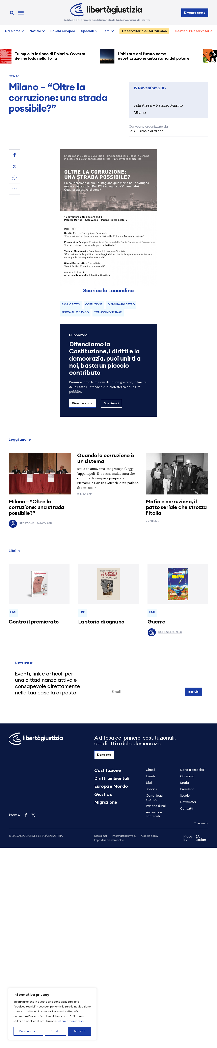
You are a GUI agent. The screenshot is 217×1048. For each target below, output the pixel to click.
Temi (106, 31)
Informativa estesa (71, 1021)
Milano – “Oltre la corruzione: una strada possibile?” (36, 507)
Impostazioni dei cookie (109, 840)
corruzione (93, 304)
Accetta (79, 1031)
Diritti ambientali (111, 778)
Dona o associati (192, 769)
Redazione (21, 523)
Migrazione (105, 802)
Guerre (156, 621)
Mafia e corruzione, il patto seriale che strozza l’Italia (176, 507)
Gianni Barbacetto (121, 304)
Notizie (35, 31)
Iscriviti (193, 691)
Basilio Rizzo (71, 304)
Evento (14, 76)
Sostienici (111, 403)
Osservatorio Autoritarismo (144, 31)
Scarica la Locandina (108, 290)
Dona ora (104, 754)
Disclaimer (100, 836)
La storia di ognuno (101, 621)
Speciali (87, 31)
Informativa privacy (124, 836)
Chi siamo (12, 31)
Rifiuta (55, 1031)
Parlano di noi (156, 806)
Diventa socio (195, 12)
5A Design (194, 839)
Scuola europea (62, 31)
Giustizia (103, 794)
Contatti (186, 808)
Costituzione (107, 770)
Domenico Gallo (164, 632)
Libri (15, 551)
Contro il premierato (34, 621)
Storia (184, 782)
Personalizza (28, 1031)
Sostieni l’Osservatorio (193, 31)
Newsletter (188, 802)
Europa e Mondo (111, 786)
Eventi (150, 776)
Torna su (201, 823)
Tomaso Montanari (108, 312)
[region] (52, 1014)
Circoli (150, 769)
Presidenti (187, 789)
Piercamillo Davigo (75, 312)
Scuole (184, 795)
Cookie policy (149, 836)
